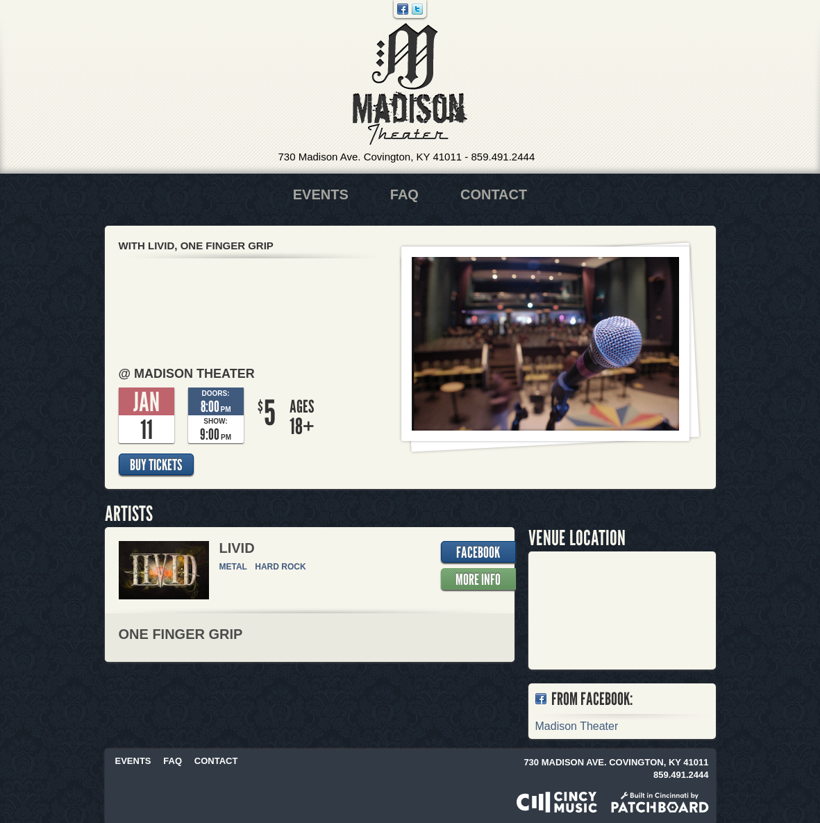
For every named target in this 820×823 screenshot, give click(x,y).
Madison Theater (410, 84)
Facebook (402, 9)
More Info (478, 579)
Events (321, 194)
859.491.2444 (503, 157)
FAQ (404, 194)
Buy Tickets (156, 465)
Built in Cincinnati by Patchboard (660, 802)
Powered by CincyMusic (557, 802)
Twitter (417, 9)
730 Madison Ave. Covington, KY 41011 (370, 157)
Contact (493, 194)
